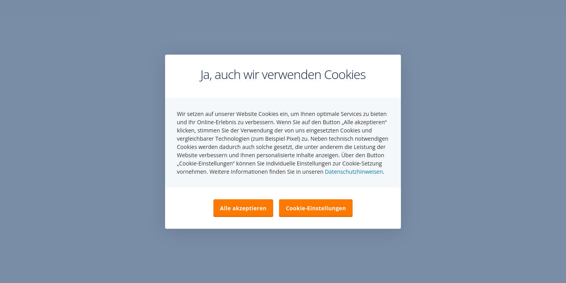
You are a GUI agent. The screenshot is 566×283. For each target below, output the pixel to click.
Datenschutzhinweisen (354, 171)
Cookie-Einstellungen (316, 208)
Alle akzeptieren (243, 208)
